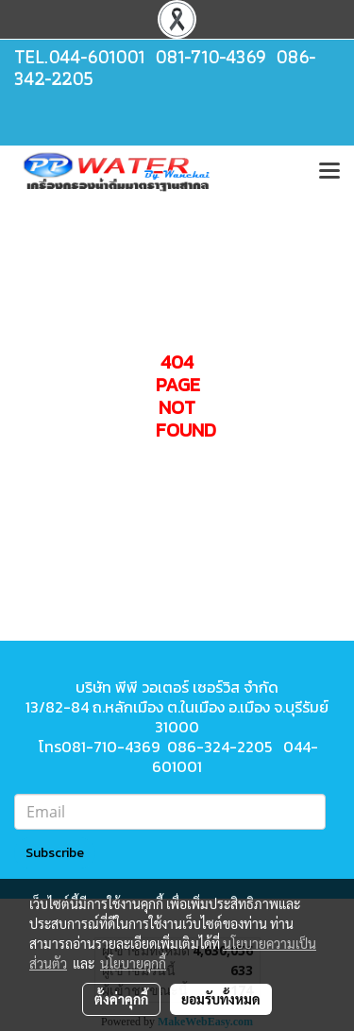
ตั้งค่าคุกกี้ (121, 998)
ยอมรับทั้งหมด (221, 998)
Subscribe (54, 853)
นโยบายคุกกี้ (133, 962)
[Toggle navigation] (329, 172)
